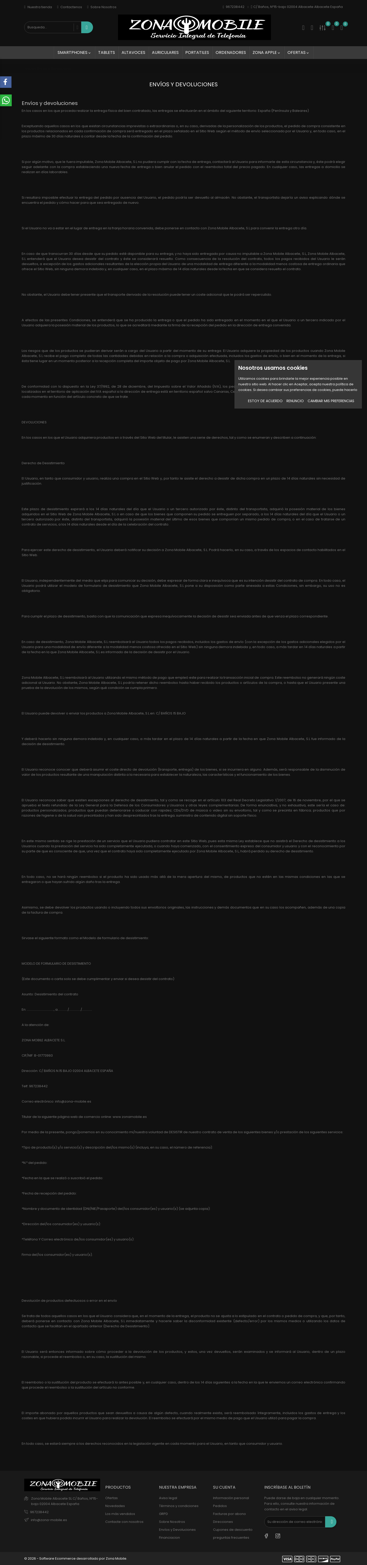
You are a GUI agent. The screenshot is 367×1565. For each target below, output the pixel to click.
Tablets (106, 52)
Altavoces (133, 52)
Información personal (231, 1498)
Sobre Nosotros (101, 7)
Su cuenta (224, 1487)
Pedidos (220, 1505)
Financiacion (169, 1537)
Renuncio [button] (295, 400)
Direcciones (223, 1521)
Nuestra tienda (38, 7)
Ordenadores (231, 52)
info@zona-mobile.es (49, 1520)
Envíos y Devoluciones (177, 1529)
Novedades (115, 1505)
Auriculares (165, 52)
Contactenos (69, 7)
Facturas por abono (229, 1513)
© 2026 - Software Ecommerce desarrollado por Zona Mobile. (75, 1558)
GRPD (163, 1513)
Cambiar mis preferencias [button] (331, 400)
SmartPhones (74, 52)
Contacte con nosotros (124, 1521)
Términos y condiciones (179, 1505)
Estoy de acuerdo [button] (265, 400)
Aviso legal (168, 1498)
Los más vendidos (120, 1513)
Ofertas (298, 52)
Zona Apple (267, 52)
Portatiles (197, 52)
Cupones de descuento (233, 1529)
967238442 (39, 1512)
